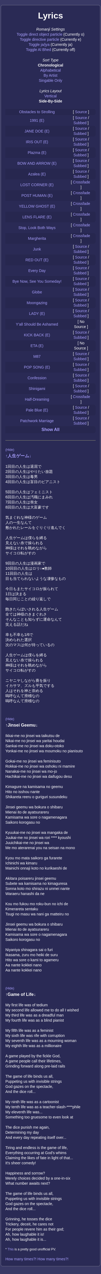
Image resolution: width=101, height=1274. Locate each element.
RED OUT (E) (37, 260)
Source (81, 112)
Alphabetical (50, 70)
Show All (50, 429)
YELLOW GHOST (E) (37, 206)
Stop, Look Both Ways (36, 228)
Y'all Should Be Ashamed (37, 324)
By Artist (50, 75)
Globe (37, 292)
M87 (37, 356)
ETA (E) (36, 346)
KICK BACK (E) (37, 335)
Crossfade (81, 182)
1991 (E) (37, 120)
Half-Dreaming (37, 399)
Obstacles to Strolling (37, 112)
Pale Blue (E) (37, 410)
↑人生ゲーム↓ (18, 456)
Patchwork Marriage (37, 421)
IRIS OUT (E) (37, 142)
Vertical (50, 96)
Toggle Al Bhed (38, 49)
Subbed (80, 123)
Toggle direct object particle (39, 34)
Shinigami (37, 388)
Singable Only (50, 80)
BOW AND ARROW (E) (37, 163)
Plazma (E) (37, 152)
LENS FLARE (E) (36, 217)
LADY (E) (37, 313)
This (11, 1249)
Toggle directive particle (39, 39)
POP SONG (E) (37, 367)
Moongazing (37, 303)
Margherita (37, 238)
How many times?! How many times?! (36, 1259)
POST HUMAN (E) (37, 195)
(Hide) (9, 450)
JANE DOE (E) (37, 131)
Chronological (50, 65)
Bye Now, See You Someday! (36, 281)
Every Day (37, 270)
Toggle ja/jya (39, 44)
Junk (37, 249)
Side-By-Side (50, 101)
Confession (36, 378)
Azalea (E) (37, 174)
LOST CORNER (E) (37, 185)
